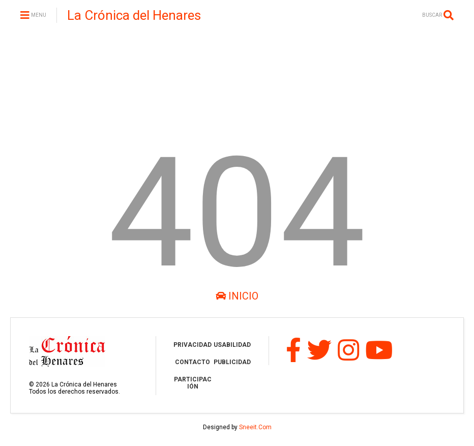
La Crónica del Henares (134, 15)
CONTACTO (192, 362)
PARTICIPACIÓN (193, 383)
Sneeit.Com (255, 427)
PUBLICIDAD (232, 362)
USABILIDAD (232, 344)
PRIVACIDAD (192, 344)
